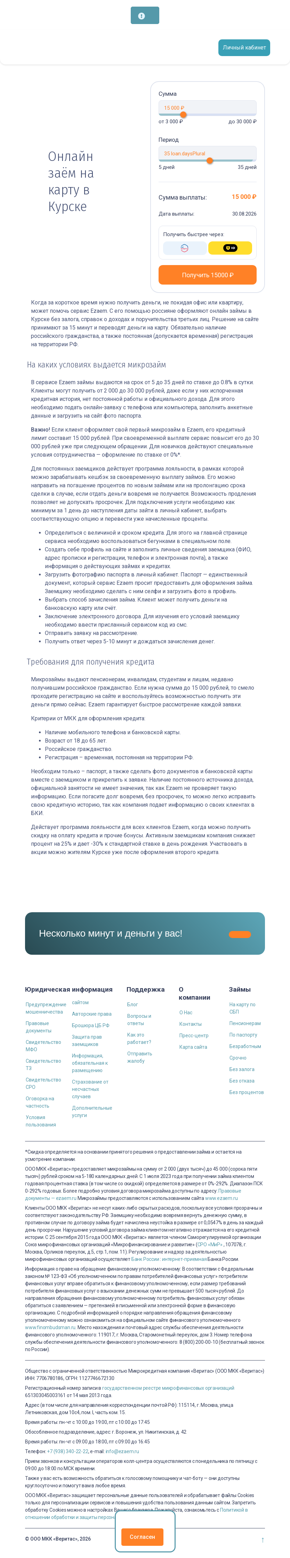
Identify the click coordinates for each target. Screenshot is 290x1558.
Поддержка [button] (146, 989)
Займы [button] (240, 989)
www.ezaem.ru (221, 1198)
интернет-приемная (184, 1259)
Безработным (245, 1046)
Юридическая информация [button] (69, 989)
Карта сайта (193, 1047)
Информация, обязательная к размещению (90, 1063)
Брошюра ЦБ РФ (91, 1025)
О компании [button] (194, 993)
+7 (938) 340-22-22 (67, 1451)
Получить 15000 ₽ (208, 275)
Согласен (142, 1537)
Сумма (168, 93)
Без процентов (246, 1092)
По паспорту (243, 1035)
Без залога (242, 1069)
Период (169, 139)
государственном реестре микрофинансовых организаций (168, 1388)
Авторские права (92, 1014)
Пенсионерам (245, 1023)
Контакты (190, 1024)
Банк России (145, 1259)
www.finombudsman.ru (50, 1327)
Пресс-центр (194, 1035)
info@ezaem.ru (122, 1451)
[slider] (202, 114)
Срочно (238, 1058)
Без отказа (242, 1081)
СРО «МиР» (210, 1244)
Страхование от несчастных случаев (90, 1089)
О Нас (185, 1012)
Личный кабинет (244, 47)
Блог (132, 1004)
